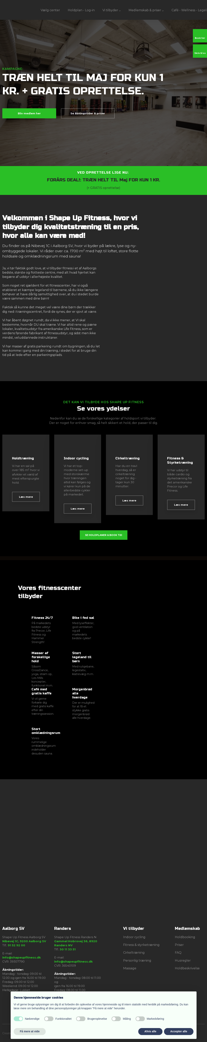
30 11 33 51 (68, 949)
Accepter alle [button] (178, 1031)
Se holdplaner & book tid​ (103, 535)
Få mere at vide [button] (30, 1031)
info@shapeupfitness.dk (21, 957)
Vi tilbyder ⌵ (111, 10)
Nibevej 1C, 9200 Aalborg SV (24, 941)
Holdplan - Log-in (81, 10)
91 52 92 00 (16, 945)
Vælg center (50, 10)
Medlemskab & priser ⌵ (146, 10)
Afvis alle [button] (150, 1031)
